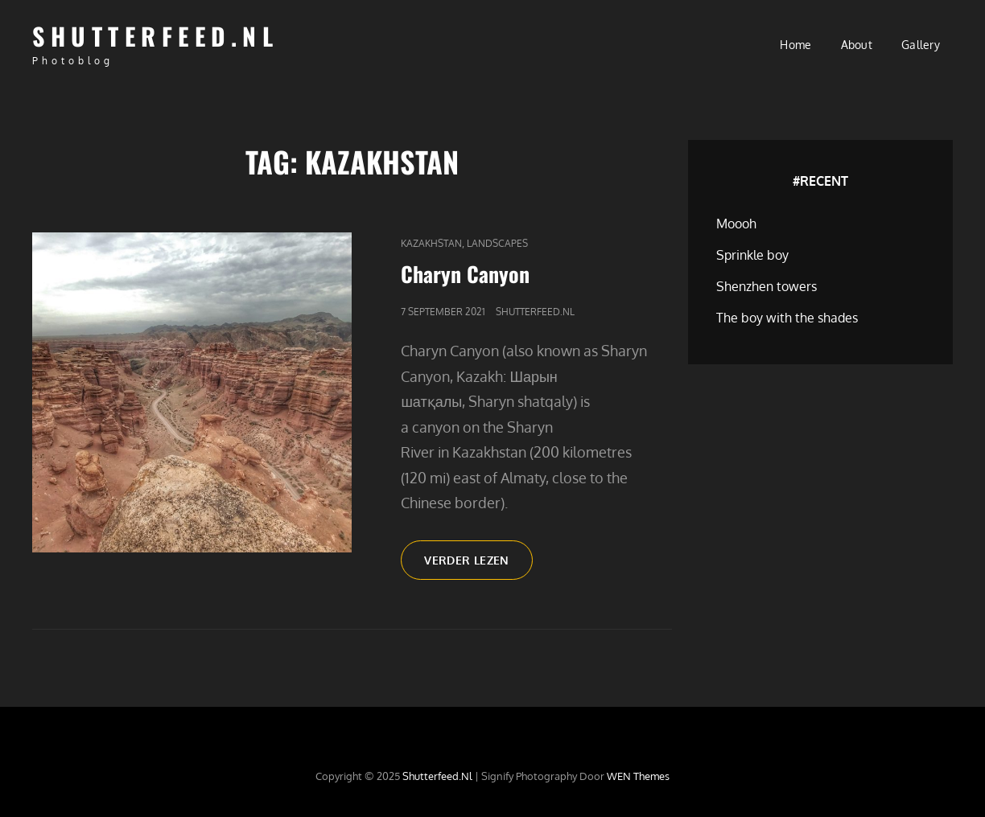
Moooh (736, 224)
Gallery (920, 44)
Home (795, 44)
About (856, 44)
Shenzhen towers (766, 286)
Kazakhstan (431, 243)
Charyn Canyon (465, 273)
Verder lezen (478, 565)
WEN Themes (638, 776)
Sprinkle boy (752, 255)
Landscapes (497, 243)
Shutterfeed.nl (155, 36)
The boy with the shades (787, 318)
